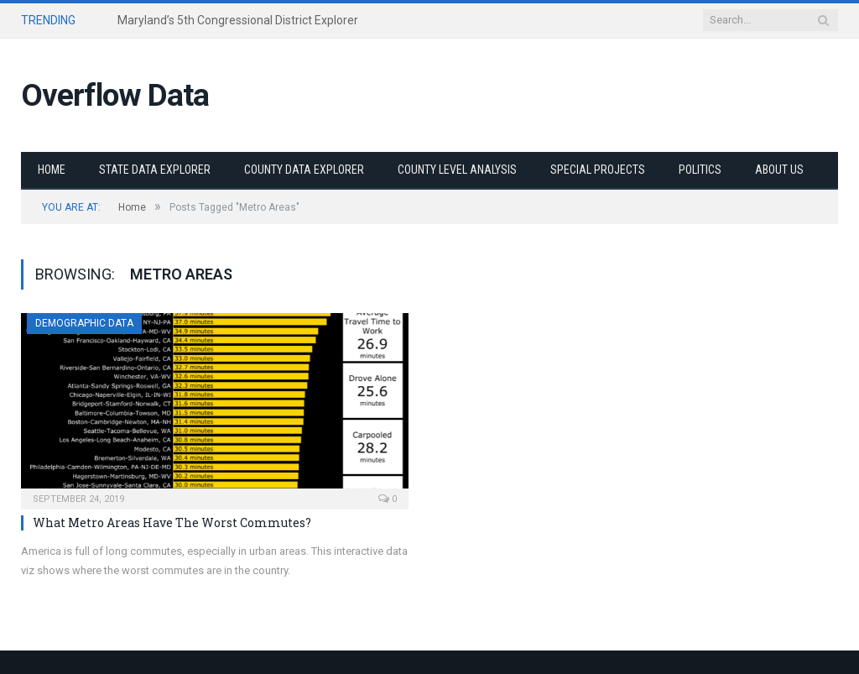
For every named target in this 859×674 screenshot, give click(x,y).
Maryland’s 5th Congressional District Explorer (237, 20)
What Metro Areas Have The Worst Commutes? (172, 522)
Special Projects (597, 169)
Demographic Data (84, 323)
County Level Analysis (457, 169)
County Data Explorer (304, 169)
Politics (700, 169)
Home (51, 169)
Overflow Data (115, 95)
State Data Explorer (155, 169)
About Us (779, 169)
